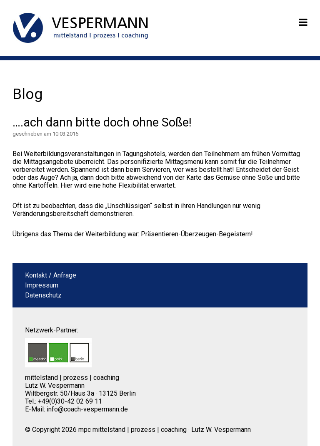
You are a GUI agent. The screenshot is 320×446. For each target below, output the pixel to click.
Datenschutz (43, 295)
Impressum (41, 285)
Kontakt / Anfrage (50, 275)
